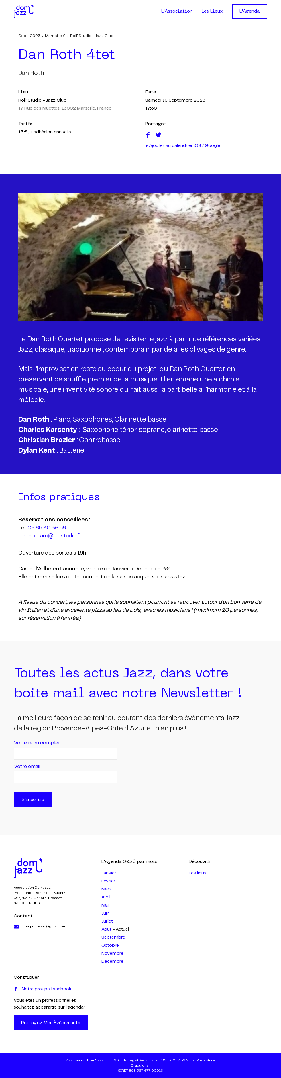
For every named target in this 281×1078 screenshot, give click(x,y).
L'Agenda (249, 11)
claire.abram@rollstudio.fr (50, 536)
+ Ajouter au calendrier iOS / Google (182, 145)
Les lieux (198, 873)
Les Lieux (212, 11)
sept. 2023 (29, 36)
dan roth (31, 73)
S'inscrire (32, 800)
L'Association (176, 11)
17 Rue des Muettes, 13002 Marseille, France (64, 108)
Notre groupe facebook (43, 989)
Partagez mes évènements (50, 1023)
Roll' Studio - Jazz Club (91, 36)
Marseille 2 (55, 36)
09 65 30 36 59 (46, 528)
